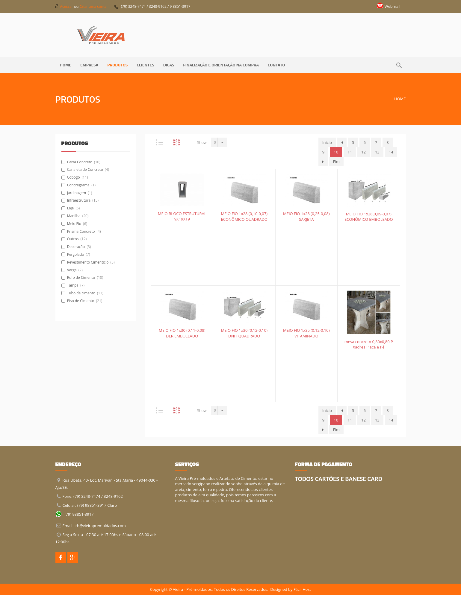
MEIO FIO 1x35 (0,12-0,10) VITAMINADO (306, 333)
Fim (336, 161)
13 (377, 152)
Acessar (67, 6)
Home (400, 98)
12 (363, 152)
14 (391, 152)
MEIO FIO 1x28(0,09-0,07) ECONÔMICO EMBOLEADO (368, 216)
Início (327, 142)
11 (349, 152)
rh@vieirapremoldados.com (100, 525)
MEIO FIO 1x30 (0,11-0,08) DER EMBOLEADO (182, 333)
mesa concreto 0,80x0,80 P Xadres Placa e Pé (368, 344)
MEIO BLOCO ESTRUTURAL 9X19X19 (182, 216)
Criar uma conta (93, 6)
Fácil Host (302, 589)
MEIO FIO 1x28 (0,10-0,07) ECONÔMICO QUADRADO (244, 216)
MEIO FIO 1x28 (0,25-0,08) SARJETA (306, 216)
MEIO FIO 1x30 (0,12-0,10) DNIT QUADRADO (244, 333)
